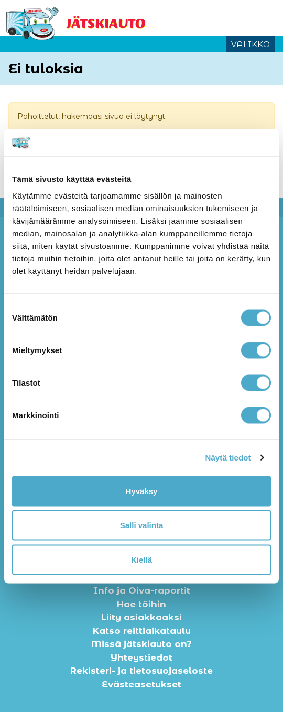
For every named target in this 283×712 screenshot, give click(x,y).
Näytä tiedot (228, 457)
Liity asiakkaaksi (141, 617)
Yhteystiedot (141, 657)
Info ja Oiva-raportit (141, 590)
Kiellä (141, 559)
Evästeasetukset (141, 684)
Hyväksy (142, 490)
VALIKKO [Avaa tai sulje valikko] (250, 44)
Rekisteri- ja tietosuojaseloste (141, 670)
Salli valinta (142, 525)
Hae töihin (141, 604)
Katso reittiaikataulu (142, 631)
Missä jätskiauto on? (141, 644)
